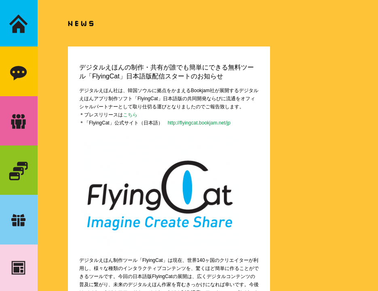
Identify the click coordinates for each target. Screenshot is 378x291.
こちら (130, 115)
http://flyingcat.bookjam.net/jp (199, 123)
